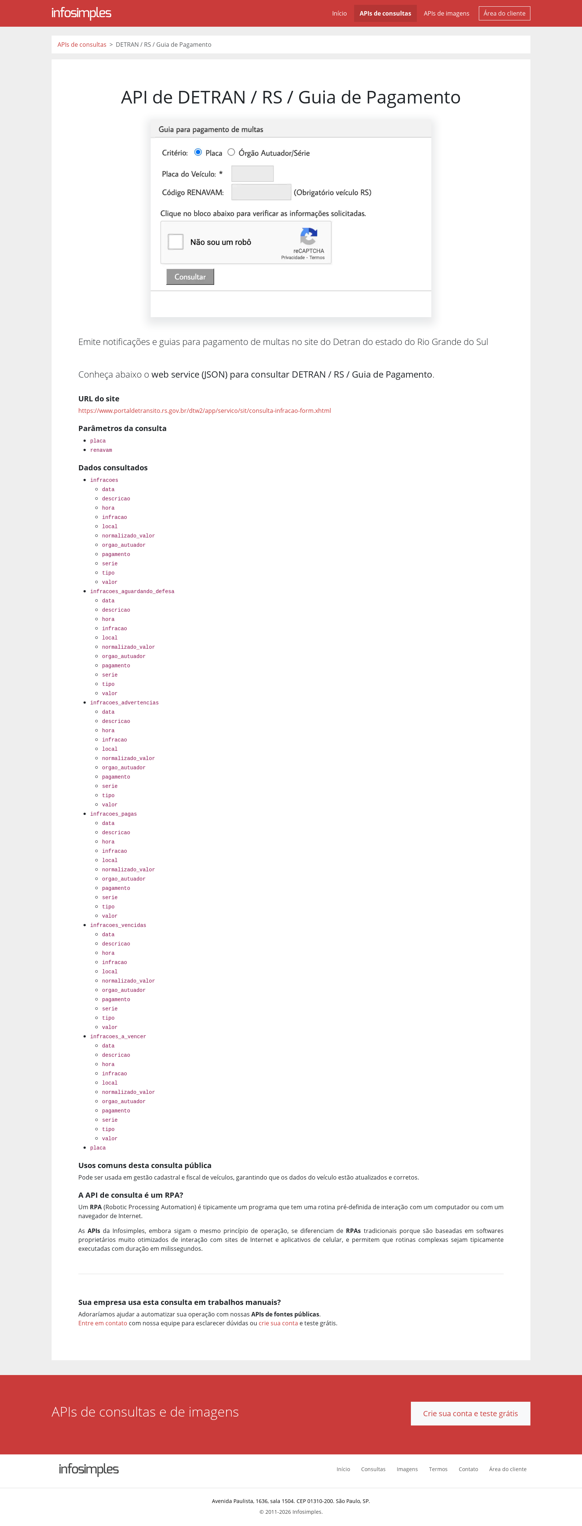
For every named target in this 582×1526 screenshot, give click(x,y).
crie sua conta (278, 1323)
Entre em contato (102, 1323)
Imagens (407, 1469)
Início (339, 13)
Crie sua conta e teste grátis (470, 1413)
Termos (438, 1469)
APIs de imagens (447, 13)
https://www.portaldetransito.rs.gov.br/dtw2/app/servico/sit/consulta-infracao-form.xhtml (204, 411)
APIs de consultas (385, 13)
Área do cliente (505, 13)
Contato (468, 1469)
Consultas (373, 1469)
